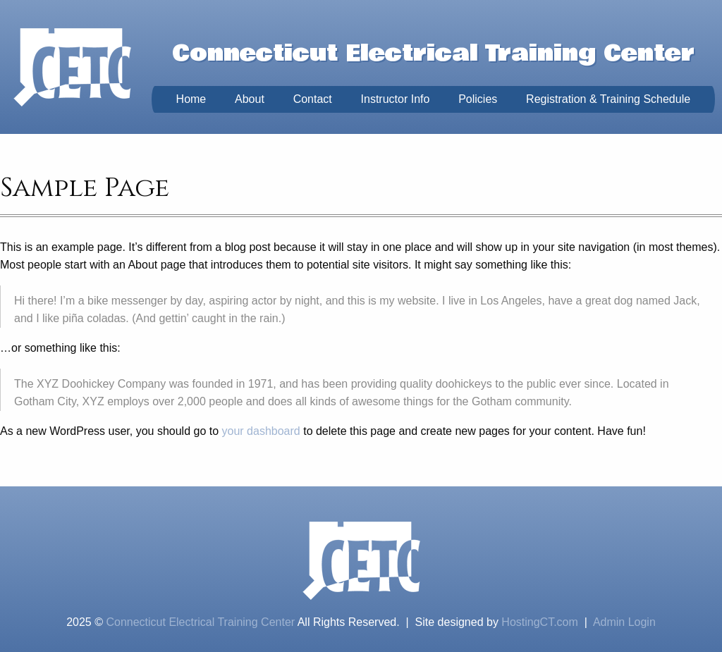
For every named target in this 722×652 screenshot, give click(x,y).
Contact (312, 99)
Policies (477, 99)
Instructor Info (395, 99)
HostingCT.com (539, 622)
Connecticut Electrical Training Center (200, 622)
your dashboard (261, 431)
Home (191, 99)
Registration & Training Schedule (608, 99)
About (249, 99)
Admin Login (624, 622)
